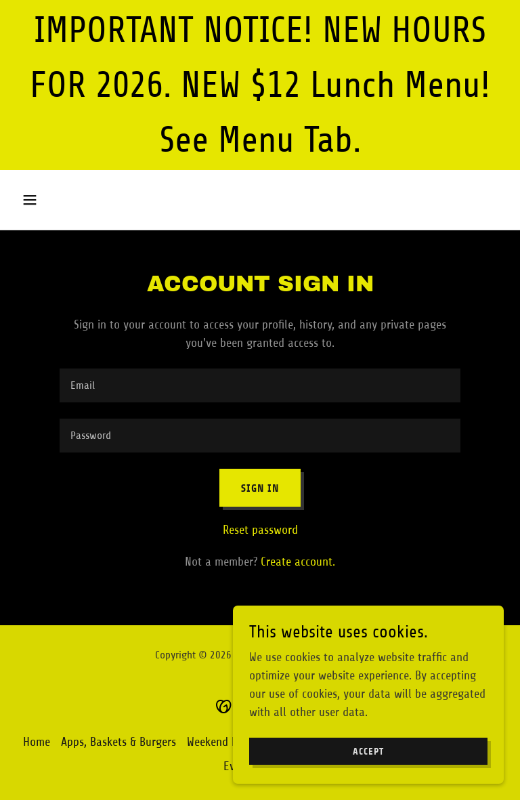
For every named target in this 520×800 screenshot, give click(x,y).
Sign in (260, 488)
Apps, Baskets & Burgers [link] (118, 742)
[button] (52, 199)
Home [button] (36, 742)
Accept (368, 779)
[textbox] (260, 385)
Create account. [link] (298, 561)
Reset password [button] (260, 529)
